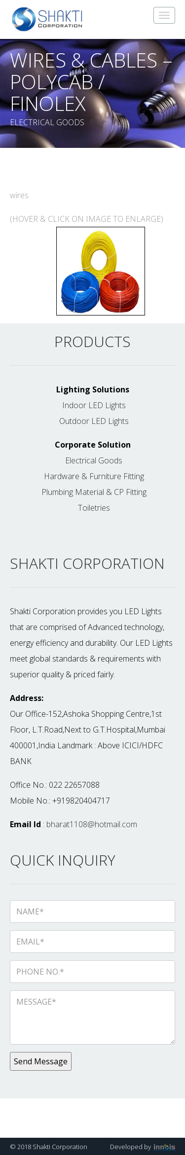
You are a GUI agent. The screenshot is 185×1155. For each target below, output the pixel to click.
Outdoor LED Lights (94, 421)
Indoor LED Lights (94, 405)
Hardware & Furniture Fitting (94, 476)
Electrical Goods (93, 460)
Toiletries (94, 507)
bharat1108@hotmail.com (91, 824)
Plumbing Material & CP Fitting (94, 492)
